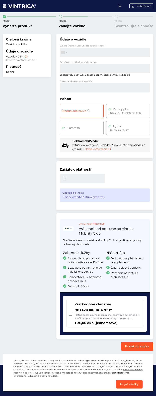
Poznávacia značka (78, 62)
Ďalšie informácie (98, 149)
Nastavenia (123, 372)
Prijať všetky (129, 384)
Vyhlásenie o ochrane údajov (43, 376)
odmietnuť (76, 372)
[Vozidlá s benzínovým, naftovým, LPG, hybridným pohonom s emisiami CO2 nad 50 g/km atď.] (88, 111)
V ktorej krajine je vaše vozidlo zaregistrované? (82, 45)
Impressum (19, 376)
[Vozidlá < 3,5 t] (25, 56)
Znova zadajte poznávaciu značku (76, 81)
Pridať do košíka (137, 346)
